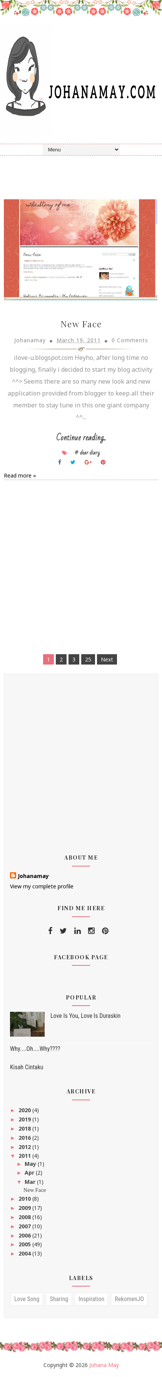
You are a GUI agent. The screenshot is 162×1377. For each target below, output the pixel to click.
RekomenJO (129, 1299)
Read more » (20, 475)
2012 (25, 1146)
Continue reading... (81, 437)
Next (107, 659)
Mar (31, 1181)
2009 (25, 1207)
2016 (25, 1137)
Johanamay (33, 875)
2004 (25, 1253)
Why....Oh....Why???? (35, 1048)
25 (88, 659)
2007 (25, 1225)
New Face (81, 324)
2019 (25, 1119)
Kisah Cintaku (26, 1066)
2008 (25, 1216)
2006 (25, 1235)
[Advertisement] (81, 568)
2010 (25, 1198)
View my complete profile (41, 886)
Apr (30, 1172)
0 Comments (130, 339)
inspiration (91, 1299)
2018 (25, 1128)
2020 (25, 1110)
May (31, 1163)
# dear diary (87, 452)
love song (26, 1299)
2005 (25, 1244)
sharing (59, 1299)
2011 (25, 1155)
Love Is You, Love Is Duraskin (85, 1015)
